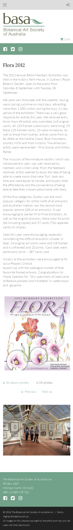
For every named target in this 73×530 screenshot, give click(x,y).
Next (45, 391)
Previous (30, 391)
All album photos (17, 382)
